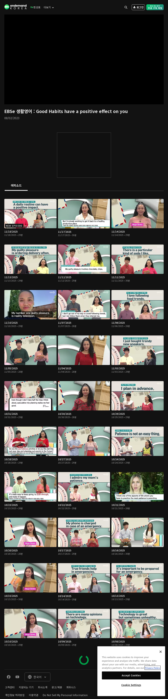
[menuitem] (35, 7)
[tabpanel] (84, 430)
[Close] (161, 652)
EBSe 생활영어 (18, 111)
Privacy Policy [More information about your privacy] (152, 667)
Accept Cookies (131, 675)
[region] (131, 671)
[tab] (16, 186)
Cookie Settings (131, 685)
